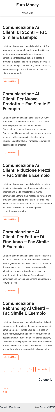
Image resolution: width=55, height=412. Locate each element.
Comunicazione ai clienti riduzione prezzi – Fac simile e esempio (26, 170)
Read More (10, 81)
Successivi (42, 369)
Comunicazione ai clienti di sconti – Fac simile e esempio (25, 32)
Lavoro (6, 388)
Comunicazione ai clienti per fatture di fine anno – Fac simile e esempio (26, 239)
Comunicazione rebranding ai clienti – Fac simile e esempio (26, 308)
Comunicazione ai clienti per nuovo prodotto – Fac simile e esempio (26, 101)
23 (30, 369)
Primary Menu (27, 13)
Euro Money (27, 4)
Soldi (5, 392)
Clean (37, 407)
